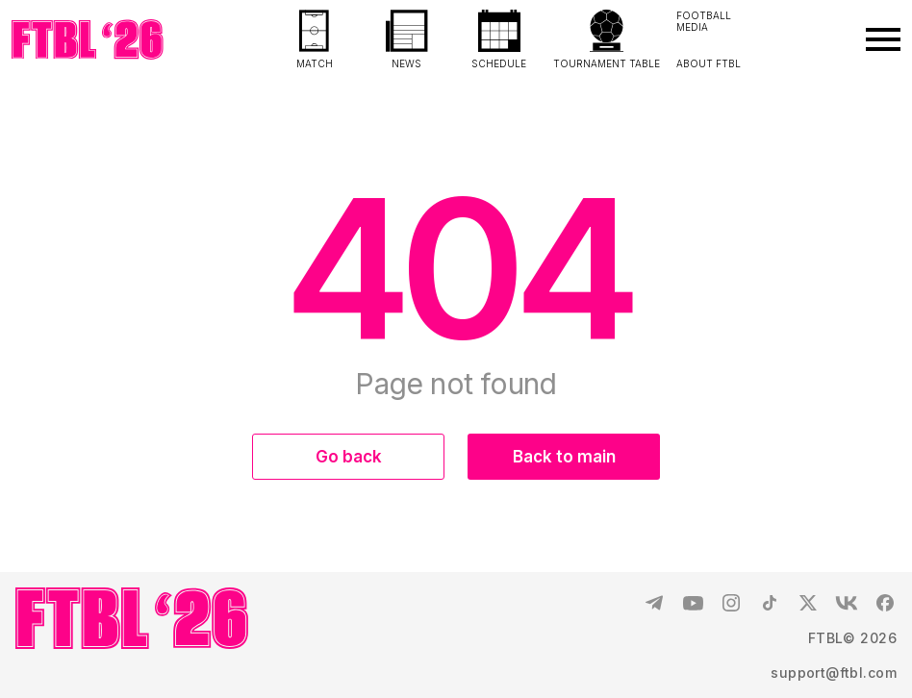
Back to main (564, 456)
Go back (349, 456)
